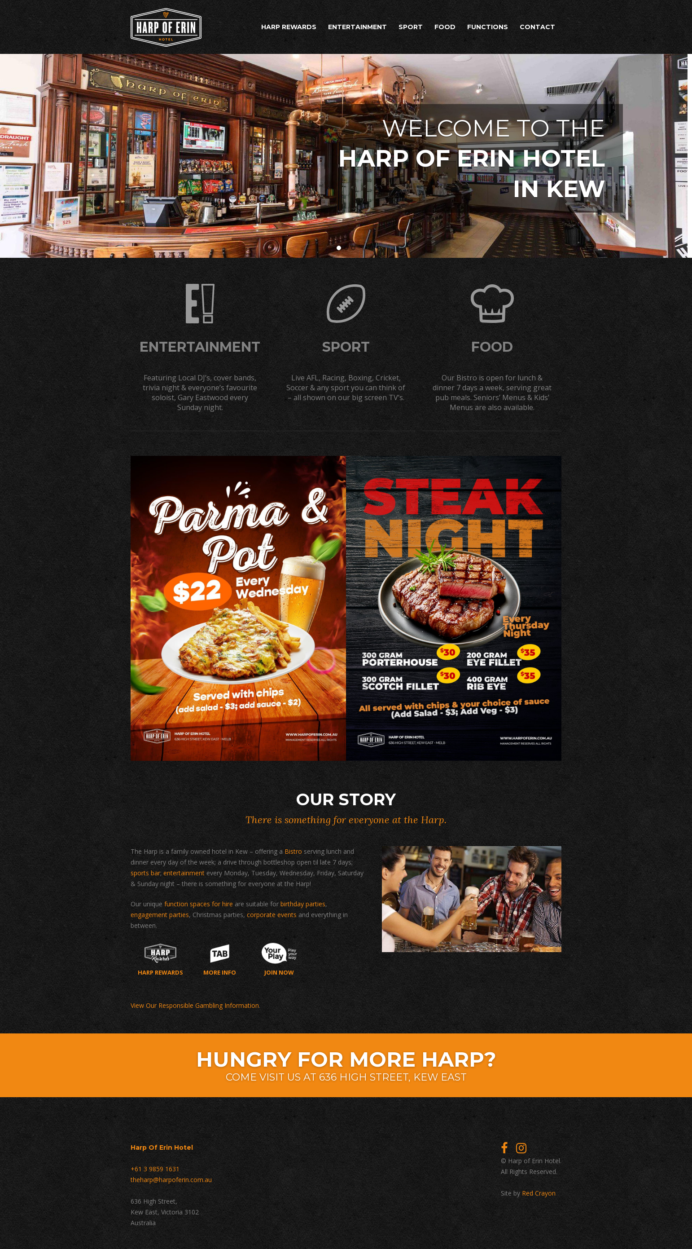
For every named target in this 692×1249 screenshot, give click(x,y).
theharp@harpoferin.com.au (171, 1178)
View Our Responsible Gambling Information (195, 1003)
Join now (279, 957)
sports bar (145, 871)
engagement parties (160, 913)
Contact (537, 27)
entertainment (184, 871)
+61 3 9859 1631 (155, 1167)
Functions (487, 27)
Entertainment (357, 27)
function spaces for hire (198, 902)
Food (444, 27)
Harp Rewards (288, 27)
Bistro (293, 849)
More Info (219, 957)
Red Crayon (539, 1191)
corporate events (272, 913)
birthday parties (302, 902)
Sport (411, 27)
